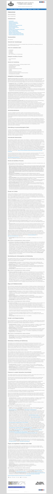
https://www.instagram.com (13, 409)
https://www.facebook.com (19, 429)
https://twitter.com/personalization (24, 441)
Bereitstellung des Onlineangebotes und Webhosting (16, 29)
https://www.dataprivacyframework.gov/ (13, 157)
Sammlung (15, 9)
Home (11, 9)
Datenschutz (12, 490)
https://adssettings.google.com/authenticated (33, 473)
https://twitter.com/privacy (12, 441)
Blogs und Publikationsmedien (13, 30)
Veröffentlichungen (24, 9)
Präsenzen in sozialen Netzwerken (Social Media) (16, 33)
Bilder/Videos (30, 9)
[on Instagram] (40, 2)
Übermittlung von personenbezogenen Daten (15, 25)
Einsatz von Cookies (12, 28)
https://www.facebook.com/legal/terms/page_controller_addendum (18, 422)
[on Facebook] (39, 2)
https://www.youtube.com (38, 470)
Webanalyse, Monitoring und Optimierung (15, 32)
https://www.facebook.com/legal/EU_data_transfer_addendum (18, 431)
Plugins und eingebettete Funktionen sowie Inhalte (16, 34)
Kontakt (38, 9)
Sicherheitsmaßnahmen (12, 24)
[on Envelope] (44, 2)
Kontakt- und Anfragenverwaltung (14, 31)
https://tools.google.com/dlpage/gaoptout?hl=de (38, 472)
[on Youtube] (43, 2)
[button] (45, 9)
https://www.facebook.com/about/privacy (36, 429)
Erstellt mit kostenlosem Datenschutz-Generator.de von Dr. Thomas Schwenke (19, 475)
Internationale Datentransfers (13, 26)
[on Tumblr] (42, 2)
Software (19, 9)
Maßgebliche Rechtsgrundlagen (13, 23)
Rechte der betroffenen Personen (14, 27)
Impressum (9, 490)
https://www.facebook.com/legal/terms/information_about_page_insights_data (20, 427)
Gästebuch (34, 9)
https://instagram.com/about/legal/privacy (31, 409)
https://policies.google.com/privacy (21, 471)
